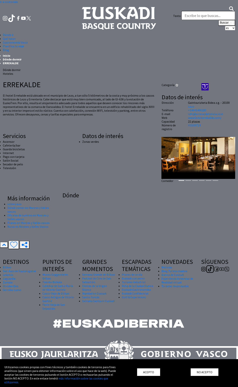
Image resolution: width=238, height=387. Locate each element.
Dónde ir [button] (8, 35)
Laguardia (9, 278)
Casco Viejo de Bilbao (55, 293)
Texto (177, 16)
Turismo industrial (134, 282)
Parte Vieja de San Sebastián (53, 306)
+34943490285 (197, 110)
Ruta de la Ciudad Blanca (137, 286)
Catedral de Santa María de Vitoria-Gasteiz (57, 288)
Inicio (6, 55)
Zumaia (7, 282)
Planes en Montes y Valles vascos (28, 223)
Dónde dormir (12, 59)
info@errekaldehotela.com (205, 114)
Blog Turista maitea (174, 271)
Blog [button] (6, 50)
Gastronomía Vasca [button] (15, 42)
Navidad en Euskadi (94, 293)
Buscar (227, 23)
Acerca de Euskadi (172, 275)
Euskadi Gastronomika (136, 290)
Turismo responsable (175, 286)
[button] (231, 8)
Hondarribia (10, 286)
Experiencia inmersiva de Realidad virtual (177, 280)
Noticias (166, 267)
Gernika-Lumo (12, 290)
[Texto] (208, 15)
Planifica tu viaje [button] (13, 46)
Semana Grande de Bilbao (98, 274)
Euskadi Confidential (135, 293)
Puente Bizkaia (52, 282)
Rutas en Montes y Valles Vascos (27, 226)
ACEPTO (148, 372)
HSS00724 (194, 125)
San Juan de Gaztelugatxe (19, 271)
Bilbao (7, 267)
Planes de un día (132, 274)
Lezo (191, 106)
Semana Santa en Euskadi (98, 301)
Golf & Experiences (134, 297)
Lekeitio (8, 275)
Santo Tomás (90, 297)
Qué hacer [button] (9, 38)
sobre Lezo (14, 204)
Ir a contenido (9, 2)
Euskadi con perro (133, 278)
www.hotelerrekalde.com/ (204, 118)
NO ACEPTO (204, 372)
